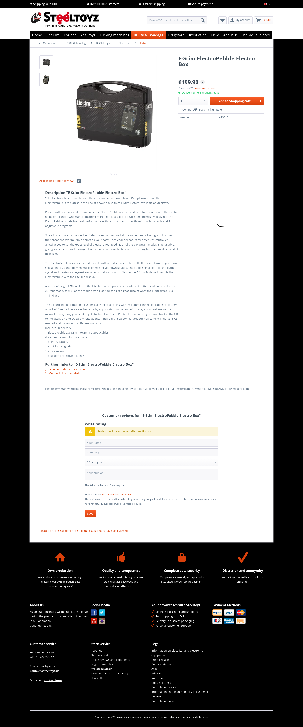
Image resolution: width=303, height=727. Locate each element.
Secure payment (200, 4)
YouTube (94, 621)
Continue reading (41, 625)
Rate (216, 109)
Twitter (102, 612)
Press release (160, 660)
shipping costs (130, 717)
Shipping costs (100, 655)
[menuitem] (177, 22)
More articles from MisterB (64, 373)
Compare (186, 109)
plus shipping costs (205, 88)
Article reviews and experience (110, 660)
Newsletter (98, 678)
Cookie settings (161, 683)
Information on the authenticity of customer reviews (180, 694)
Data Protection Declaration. (117, 494)
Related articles (49, 531)
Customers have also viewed (109, 531)
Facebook (94, 612)
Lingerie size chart (102, 664)
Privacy (156, 673)
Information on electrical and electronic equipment (177, 653)
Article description (51, 181)
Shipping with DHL (44, 4)
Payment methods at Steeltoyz (110, 673)
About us (96, 650)
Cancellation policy (164, 687)
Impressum (159, 678)
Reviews (72, 181)
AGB (154, 669)
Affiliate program (101, 669)
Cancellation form (163, 701)
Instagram (102, 621)
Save (90, 513)
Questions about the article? (65, 369)
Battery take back (163, 664)
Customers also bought (75, 531)
